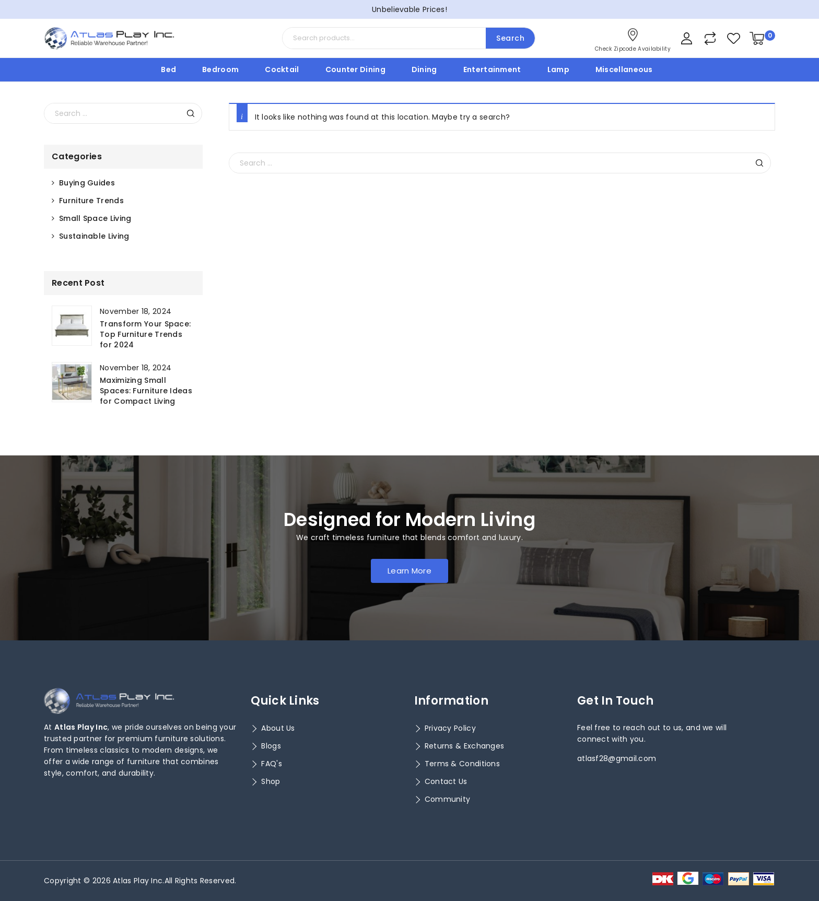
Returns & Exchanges (465, 746)
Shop (270, 781)
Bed (168, 69)
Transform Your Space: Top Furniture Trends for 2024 (145, 334)
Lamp (558, 69)
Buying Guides (87, 183)
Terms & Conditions (462, 763)
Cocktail (282, 69)
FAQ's (271, 763)
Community (448, 799)
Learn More (409, 570)
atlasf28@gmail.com (616, 758)
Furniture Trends (91, 200)
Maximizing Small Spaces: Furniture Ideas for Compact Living (146, 390)
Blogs (271, 746)
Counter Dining (355, 69)
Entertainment (492, 69)
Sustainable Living (94, 236)
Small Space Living (95, 218)
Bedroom (220, 69)
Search (510, 38)
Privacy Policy (450, 728)
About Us (278, 728)
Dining (424, 69)
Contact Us (446, 781)
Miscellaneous (624, 69)
